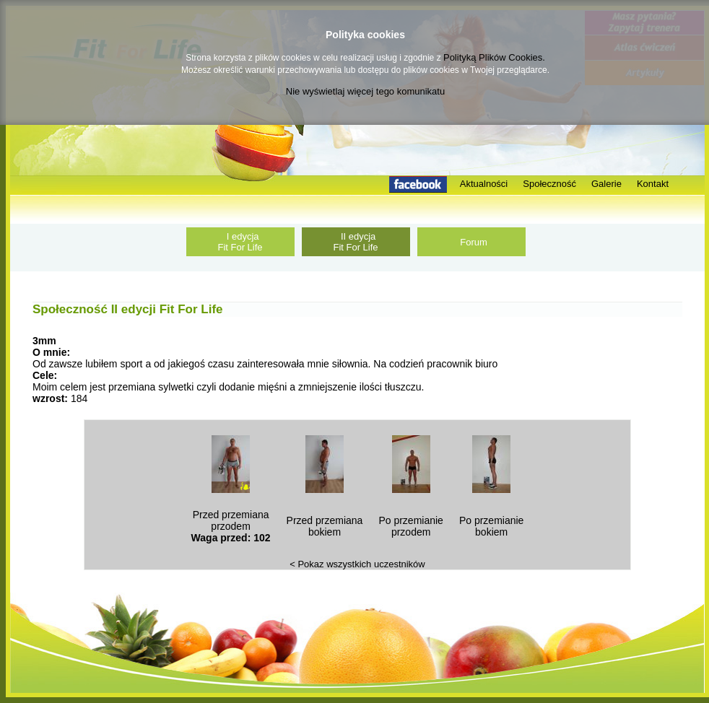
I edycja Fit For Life (239, 242)
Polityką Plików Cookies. (494, 57)
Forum (471, 242)
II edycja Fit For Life (355, 242)
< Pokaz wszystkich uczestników (357, 564)
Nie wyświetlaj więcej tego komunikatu (365, 91)
